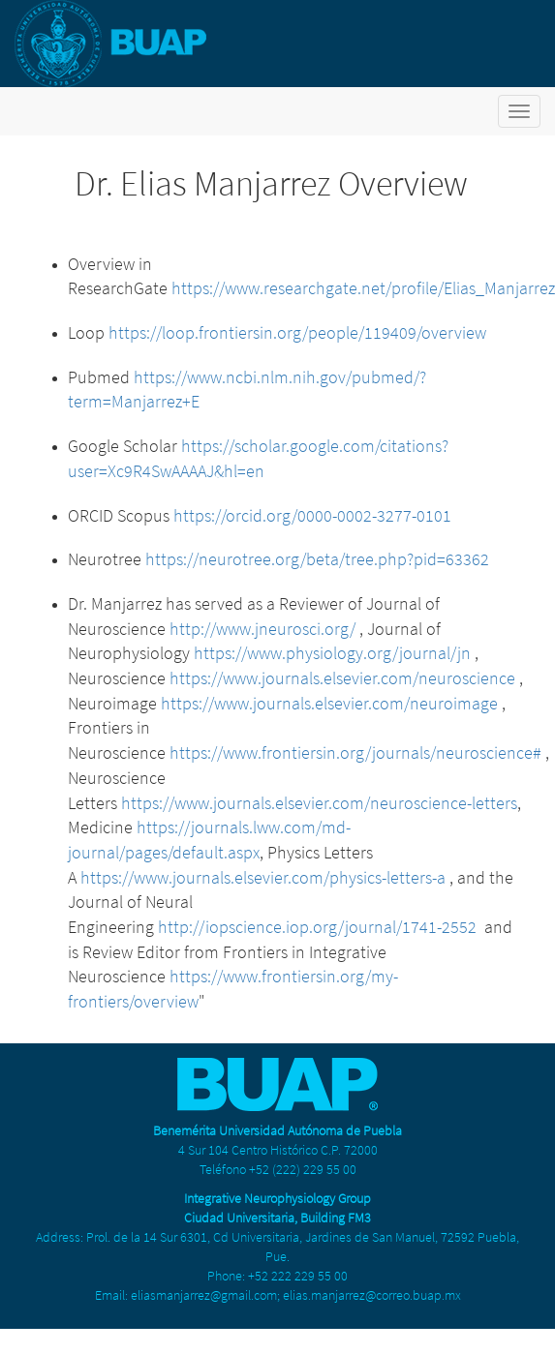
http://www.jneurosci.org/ (262, 628)
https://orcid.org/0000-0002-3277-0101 (312, 515)
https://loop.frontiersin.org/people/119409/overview (297, 332)
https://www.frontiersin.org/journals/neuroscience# (355, 752)
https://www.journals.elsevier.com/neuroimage (329, 703)
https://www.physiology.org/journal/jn (332, 653)
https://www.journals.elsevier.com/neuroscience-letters (319, 803)
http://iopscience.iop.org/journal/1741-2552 (317, 927)
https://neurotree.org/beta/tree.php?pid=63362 (317, 559)
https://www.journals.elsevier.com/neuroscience (342, 678)
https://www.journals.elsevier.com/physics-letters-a (263, 877)
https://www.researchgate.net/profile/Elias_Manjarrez (363, 288)
